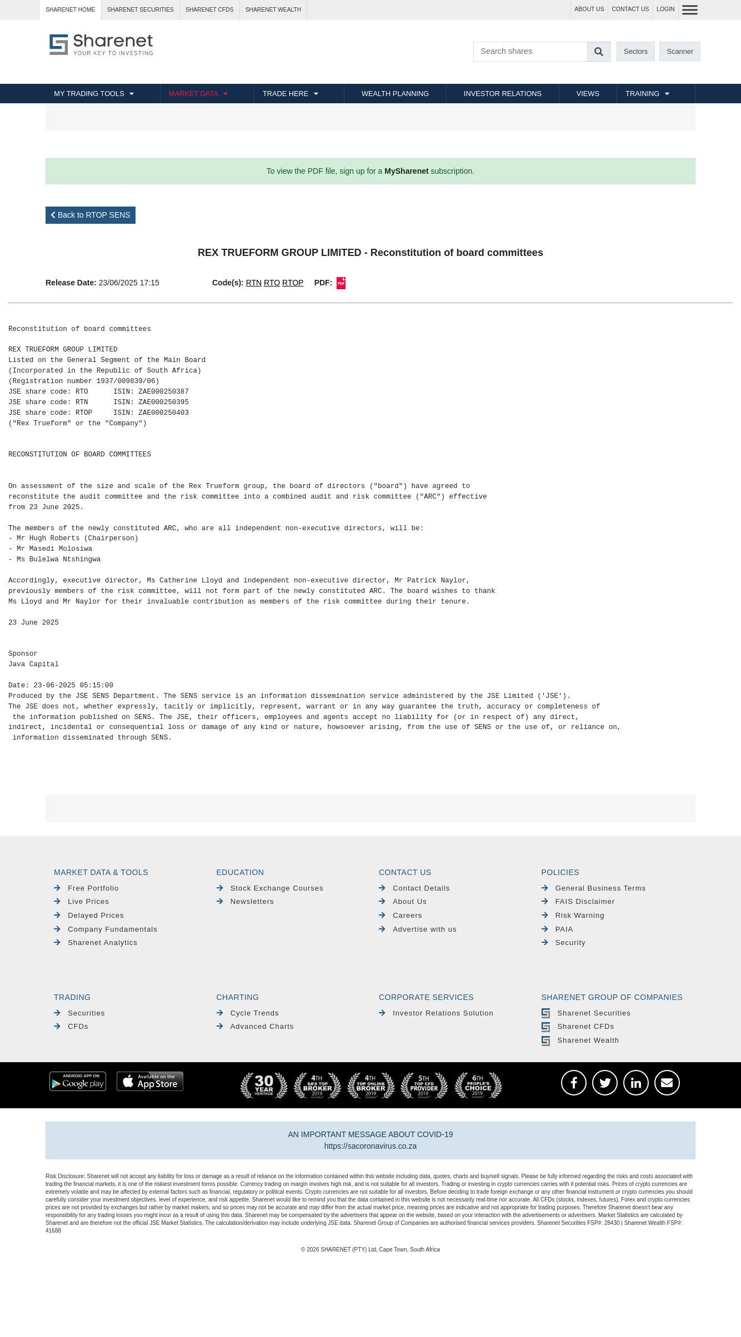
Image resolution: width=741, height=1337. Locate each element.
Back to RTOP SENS (91, 214)
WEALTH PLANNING (395, 93)
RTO (272, 282)
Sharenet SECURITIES (140, 10)
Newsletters (245, 901)
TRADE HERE (285, 93)
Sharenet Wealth (580, 1040)
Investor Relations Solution (436, 1013)
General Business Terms (594, 888)
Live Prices (81, 901)
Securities (79, 1013)
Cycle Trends (248, 1013)
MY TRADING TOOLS (89, 93)
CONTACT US (630, 9)
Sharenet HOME (70, 10)
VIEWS (588, 93)
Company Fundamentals (106, 929)
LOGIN (666, 9)
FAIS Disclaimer (578, 901)
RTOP (292, 282)
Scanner (680, 51)
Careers (400, 915)
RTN (254, 282)
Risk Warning (573, 915)
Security (564, 942)
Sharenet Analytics (96, 942)
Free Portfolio (86, 888)
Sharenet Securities (586, 1013)
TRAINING (642, 93)
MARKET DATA (193, 93)
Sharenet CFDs (209, 10)
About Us (403, 901)
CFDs (71, 1026)
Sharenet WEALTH (273, 10)
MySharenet (406, 171)
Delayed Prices (89, 915)
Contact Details (414, 888)
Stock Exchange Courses (270, 888)
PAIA (558, 929)
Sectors (636, 51)
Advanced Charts (255, 1026)
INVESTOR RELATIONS (503, 93)
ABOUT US (589, 9)
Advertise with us (418, 929)
